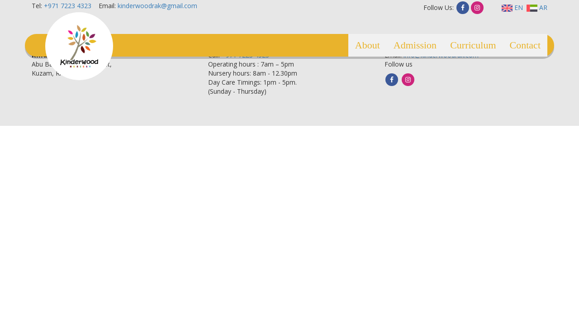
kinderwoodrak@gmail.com (157, 5)
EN (512, 7)
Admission (415, 45)
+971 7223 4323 (67, 5)
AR (537, 7)
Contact (525, 45)
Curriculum (473, 45)
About (367, 45)
